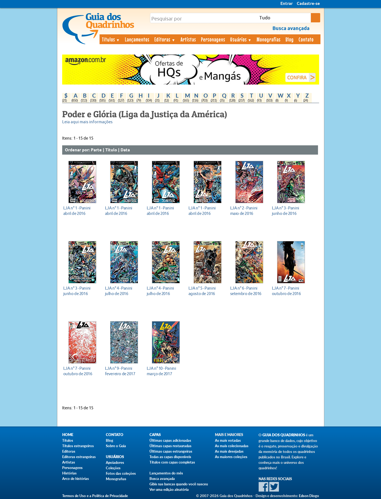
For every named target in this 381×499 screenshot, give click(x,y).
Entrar (286, 4)
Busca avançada (162, 478)
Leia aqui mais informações (87, 122)
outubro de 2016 (289, 290)
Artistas (188, 39)
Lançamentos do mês (166, 473)
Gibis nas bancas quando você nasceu (178, 484)
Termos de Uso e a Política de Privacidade (95, 496)
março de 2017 (164, 371)
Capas (155, 435)
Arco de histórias (75, 478)
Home (67, 435)
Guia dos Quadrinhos (283, 435)
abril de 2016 (80, 210)
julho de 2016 (122, 290)
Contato (306, 39)
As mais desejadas (229, 451)
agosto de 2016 (206, 290)
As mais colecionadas (231, 446)
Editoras (165, 39)
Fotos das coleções (121, 473)
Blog (290, 39)
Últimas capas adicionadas (170, 440)
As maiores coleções (231, 457)
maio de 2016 (247, 210)
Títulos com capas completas (172, 462)
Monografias (269, 39)
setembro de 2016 (247, 290)
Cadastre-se (308, 4)
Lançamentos (137, 39)
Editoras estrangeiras (79, 457)
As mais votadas (228, 440)
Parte (96, 150)
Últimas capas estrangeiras (170, 451)
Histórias (69, 473)
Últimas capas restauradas (170, 446)
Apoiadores (115, 462)
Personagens (213, 39)
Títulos (111, 39)
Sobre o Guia (116, 446)
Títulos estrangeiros (78, 446)
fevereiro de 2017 (122, 371)
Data (125, 150)
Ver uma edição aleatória (169, 489)
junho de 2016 (289, 210)
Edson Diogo (309, 496)
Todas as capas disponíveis (170, 457)
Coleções (113, 468)
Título (111, 150)
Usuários (241, 39)
